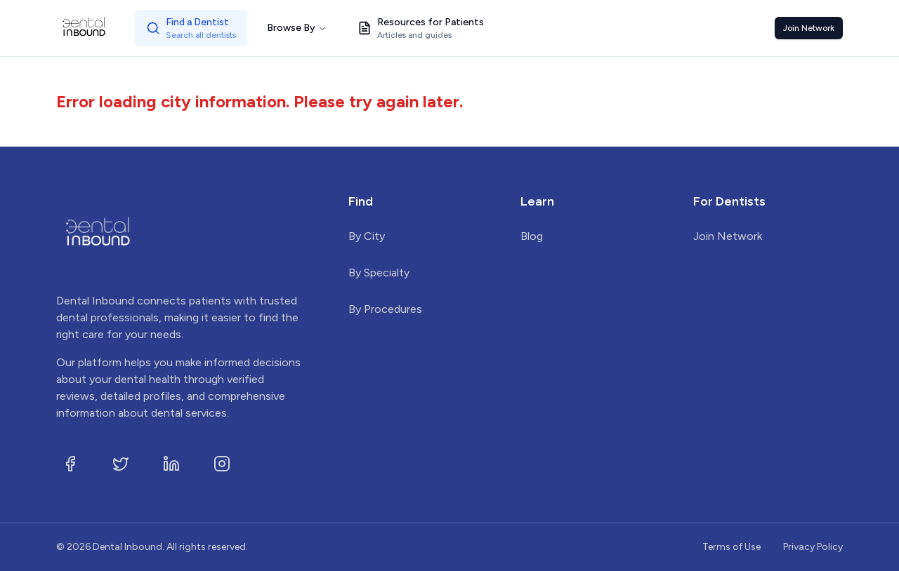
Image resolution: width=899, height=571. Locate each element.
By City (366, 236)
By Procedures (385, 309)
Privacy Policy (813, 547)
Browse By (297, 28)
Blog (531, 236)
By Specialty (378, 272)
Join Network (808, 28)
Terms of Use (731, 547)
